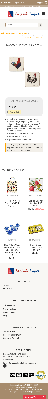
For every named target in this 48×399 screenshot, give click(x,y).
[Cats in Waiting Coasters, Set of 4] (28, 37)
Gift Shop (5, 33)
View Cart (9, 305)
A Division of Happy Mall (33, 389)
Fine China (7, 288)
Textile (6, 285)
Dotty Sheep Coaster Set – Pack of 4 (36, 247)
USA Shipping (9, 312)
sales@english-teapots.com (24, 363)
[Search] (21, 25)
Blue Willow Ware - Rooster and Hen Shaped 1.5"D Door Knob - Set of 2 (12, 250)
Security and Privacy (12, 335)
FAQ (5, 316)
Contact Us (8, 360)
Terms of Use (9, 331)
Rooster (22, 140)
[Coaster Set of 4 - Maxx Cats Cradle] (39, 37)
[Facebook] (5, 367)
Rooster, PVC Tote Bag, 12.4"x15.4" (12, 202)
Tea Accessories (19, 33)
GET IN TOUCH (24, 350)
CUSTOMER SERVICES (24, 300)
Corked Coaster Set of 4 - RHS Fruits (36, 203)
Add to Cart (14, 112)
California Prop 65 (11, 338)
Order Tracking (9, 309)
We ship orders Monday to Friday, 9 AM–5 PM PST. (24, 6)
